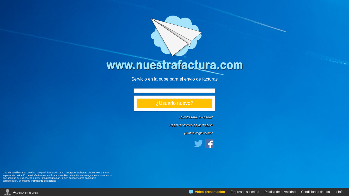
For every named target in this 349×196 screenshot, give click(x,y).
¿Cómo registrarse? (198, 133)
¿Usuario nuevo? (174, 103)
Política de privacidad (43, 180)
